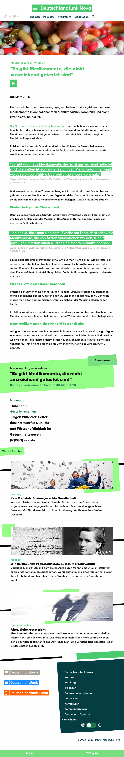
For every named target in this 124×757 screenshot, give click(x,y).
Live (31, 753)
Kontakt (69, 677)
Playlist (93, 753)
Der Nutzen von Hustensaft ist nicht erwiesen (37, 125)
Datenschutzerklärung (78, 693)
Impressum (71, 698)
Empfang (70, 682)
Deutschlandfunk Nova (79, 671)
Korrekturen (72, 703)
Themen (35, 16)
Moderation (81, 16)
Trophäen (70, 687)
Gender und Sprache (77, 714)
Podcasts (49, 16)
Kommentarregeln (76, 708)
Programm (64, 16)
